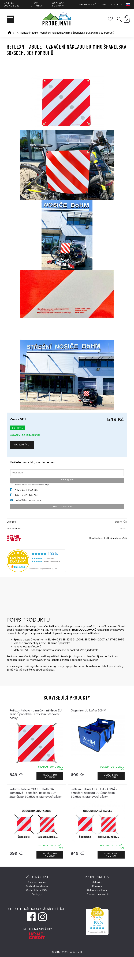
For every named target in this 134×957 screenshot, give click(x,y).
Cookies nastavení (97, 894)
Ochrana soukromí (97, 890)
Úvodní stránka (9, 32)
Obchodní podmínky (58, 4)
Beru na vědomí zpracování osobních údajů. (32, 485)
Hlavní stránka (36, 4)
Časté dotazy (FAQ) (36, 890)
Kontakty (113, 4)
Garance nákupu (37, 882)
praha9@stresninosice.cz (30, 500)
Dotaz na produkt (67, 506)
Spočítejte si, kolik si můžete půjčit (108, 538)
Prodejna (85, 4)
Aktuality (97, 882)
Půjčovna (99, 4)
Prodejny (37, 894)
